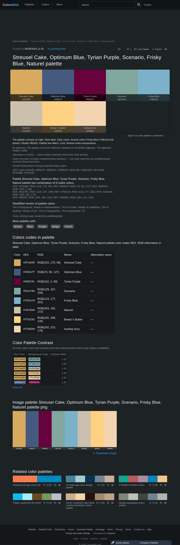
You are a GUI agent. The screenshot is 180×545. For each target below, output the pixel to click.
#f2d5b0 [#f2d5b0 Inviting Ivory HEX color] (17, 327)
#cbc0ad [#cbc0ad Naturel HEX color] (17, 308)
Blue (30, 226)
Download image (105, 453)
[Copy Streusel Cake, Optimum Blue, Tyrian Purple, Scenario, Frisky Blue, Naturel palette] (84, 211)
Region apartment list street (27, 503)
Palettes (29, 4)
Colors (11, 4)
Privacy (119, 529)
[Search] (110, 4)
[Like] (119, 49)
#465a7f (29, 272)
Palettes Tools (45, 529)
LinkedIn (103, 539)
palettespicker (58, 48)
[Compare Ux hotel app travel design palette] (112, 485)
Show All (17, 387)
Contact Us (139, 529)
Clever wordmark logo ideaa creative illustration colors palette (80, 505)
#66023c (29, 281)
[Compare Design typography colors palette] (165, 503)
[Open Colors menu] (52, 5)
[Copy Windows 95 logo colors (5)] (55, 485)
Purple (42, 226)
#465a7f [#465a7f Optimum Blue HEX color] (17, 270)
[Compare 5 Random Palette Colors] (165, 485)
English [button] (148, 5)
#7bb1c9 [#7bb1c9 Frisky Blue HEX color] (17, 298)
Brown (18, 226)
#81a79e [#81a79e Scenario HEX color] (17, 289)
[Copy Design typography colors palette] (161, 503)
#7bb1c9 (29, 300)
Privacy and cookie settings (78, 533)
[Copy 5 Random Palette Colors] (161, 485)
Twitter (76, 539)
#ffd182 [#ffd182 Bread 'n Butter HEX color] (17, 317)
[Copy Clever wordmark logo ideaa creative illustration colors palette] (108, 503)
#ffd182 (29, 319)
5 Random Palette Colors (132, 485)
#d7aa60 (29, 262)
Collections (60, 529)
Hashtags (100, 529)
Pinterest (94, 539)
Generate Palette (85, 529)
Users (110, 529)
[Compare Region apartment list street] (59, 503)
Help (149, 529)
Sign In (131, 135)
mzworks (111, 533)
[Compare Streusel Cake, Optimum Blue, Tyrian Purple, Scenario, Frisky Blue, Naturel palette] (165, 49)
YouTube (84, 539)
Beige (55, 226)
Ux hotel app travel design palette (79, 486)
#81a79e (29, 291)
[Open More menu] (37, 5)
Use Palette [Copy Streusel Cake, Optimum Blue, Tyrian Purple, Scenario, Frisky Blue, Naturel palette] (141, 49)
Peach (68, 226)
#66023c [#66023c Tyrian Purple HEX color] (17, 279)
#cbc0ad (29, 310)
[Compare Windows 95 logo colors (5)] (59, 485)
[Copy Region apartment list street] (55, 503)
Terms (128, 529)
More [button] (59, 4)
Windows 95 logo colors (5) (27, 485)
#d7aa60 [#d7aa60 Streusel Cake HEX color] (17, 260)
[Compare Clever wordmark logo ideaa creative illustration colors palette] (112, 503)
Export (157, 49)
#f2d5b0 (29, 329)
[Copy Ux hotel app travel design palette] (108, 485)
